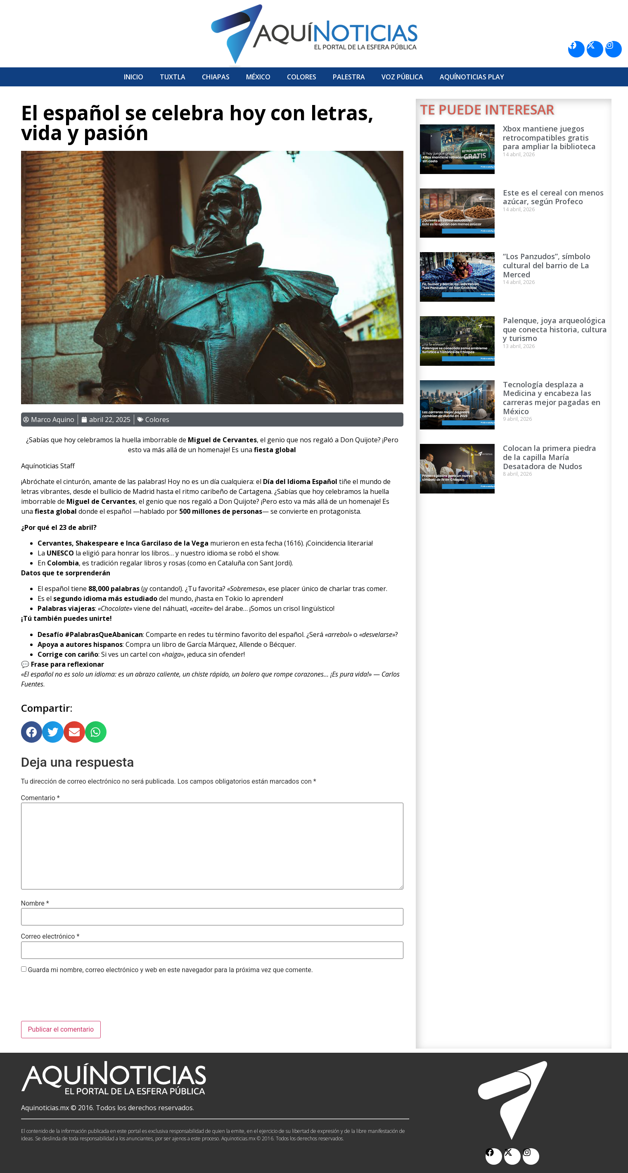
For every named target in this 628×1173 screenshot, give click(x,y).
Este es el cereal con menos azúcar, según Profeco (553, 197)
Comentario (40, 798)
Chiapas (216, 76)
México (258, 76)
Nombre (35, 903)
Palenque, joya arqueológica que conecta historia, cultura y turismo (555, 329)
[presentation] (84, 1001)
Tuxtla (172, 76)
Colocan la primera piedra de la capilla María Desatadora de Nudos (549, 457)
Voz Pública (402, 76)
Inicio (133, 76)
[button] (32, 732)
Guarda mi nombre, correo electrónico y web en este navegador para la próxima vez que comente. (170, 970)
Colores (301, 76)
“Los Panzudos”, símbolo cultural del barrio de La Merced (546, 265)
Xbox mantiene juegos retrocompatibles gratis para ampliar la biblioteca (549, 137)
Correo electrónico (50, 936)
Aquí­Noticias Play (472, 76)
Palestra (349, 76)
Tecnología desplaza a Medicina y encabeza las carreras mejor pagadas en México (551, 397)
